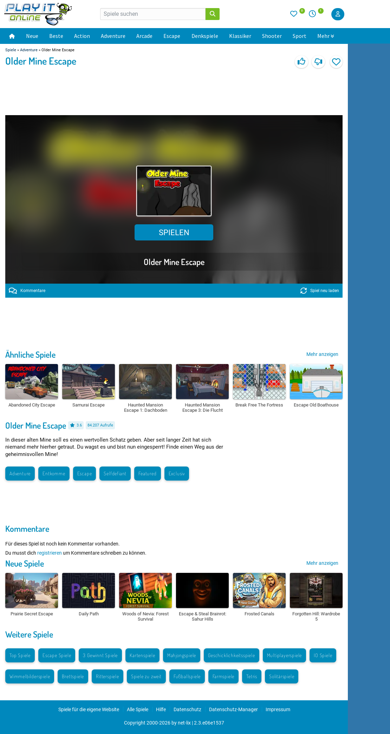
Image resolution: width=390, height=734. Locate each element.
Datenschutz (187, 709)
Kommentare (27, 290)
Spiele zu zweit (146, 676)
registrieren (49, 553)
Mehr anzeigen (322, 354)
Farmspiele (223, 676)
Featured (147, 473)
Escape (171, 35)
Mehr (325, 35)
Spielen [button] (174, 232)
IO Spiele (323, 655)
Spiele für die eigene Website (88, 709)
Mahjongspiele (181, 655)
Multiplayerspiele (284, 655)
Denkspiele (204, 35)
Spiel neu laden (319, 290)
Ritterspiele (107, 676)
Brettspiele (73, 676)
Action (82, 35)
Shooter (272, 35)
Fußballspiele (187, 676)
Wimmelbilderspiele (29, 676)
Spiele (10, 50)
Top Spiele (20, 655)
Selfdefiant (115, 473)
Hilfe (161, 709)
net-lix (184, 723)
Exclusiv (177, 473)
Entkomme (54, 473)
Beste (56, 35)
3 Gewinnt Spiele (100, 655)
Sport (299, 35)
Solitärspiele (281, 676)
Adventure (113, 35)
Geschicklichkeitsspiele (231, 655)
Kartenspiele (142, 655)
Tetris (251, 676)
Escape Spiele (57, 655)
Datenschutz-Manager (233, 709)
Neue (32, 35)
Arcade (144, 35)
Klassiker (240, 35)
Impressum (278, 709)
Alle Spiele (137, 709)
